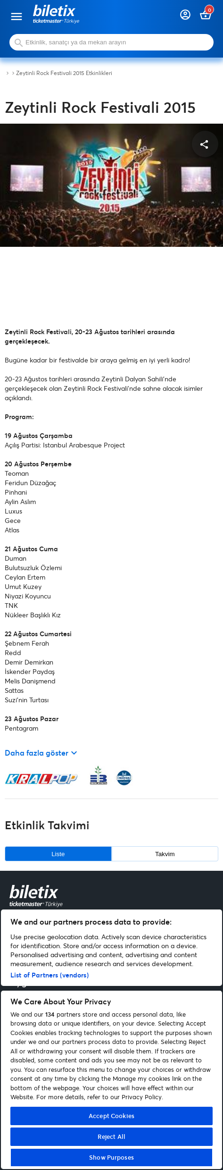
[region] (111, 1039)
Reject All (111, 1136)
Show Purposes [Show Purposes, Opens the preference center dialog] (111, 1157)
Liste (58, 854)
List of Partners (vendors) (49, 974)
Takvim (164, 854)
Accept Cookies (111, 1115)
